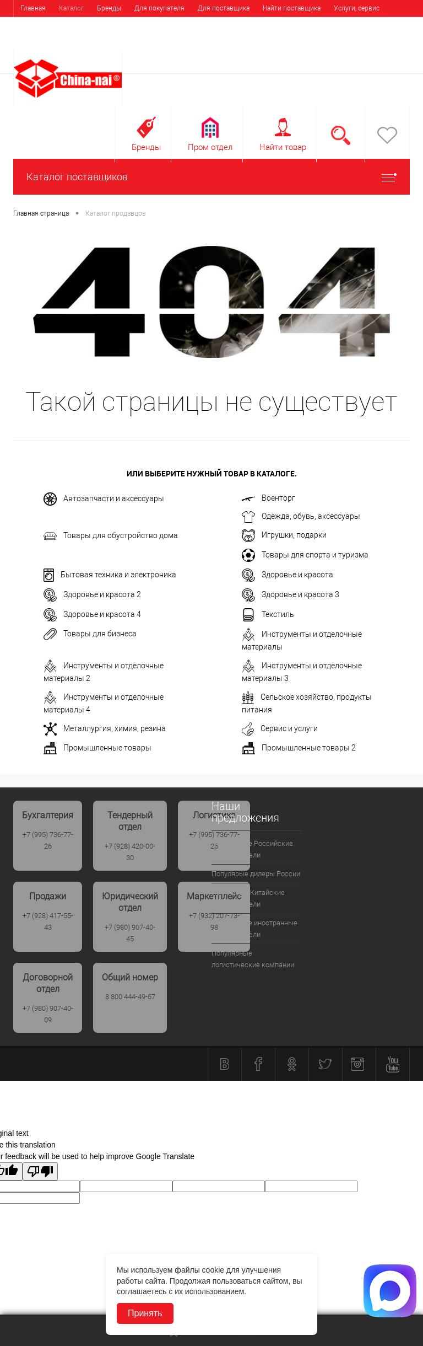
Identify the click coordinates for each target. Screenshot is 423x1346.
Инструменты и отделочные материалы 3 (302, 671)
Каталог (71, 8)
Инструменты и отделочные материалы (302, 639)
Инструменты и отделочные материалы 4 (104, 702)
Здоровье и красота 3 (290, 595)
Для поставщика (224, 8)
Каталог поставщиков (211, 177)
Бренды (109, 8)
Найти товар (282, 147)
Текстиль (268, 614)
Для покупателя (159, 8)
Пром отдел (210, 147)
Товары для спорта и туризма (305, 555)
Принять (145, 1313)
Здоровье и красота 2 (92, 595)
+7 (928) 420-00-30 (130, 852)
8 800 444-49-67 (130, 997)
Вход (340, 42)
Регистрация (382, 42)
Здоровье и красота (287, 575)
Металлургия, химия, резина (105, 729)
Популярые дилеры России (256, 874)
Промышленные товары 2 (299, 748)
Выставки (35, 25)
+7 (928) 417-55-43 (48, 921)
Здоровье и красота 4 (92, 614)
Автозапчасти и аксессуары (104, 499)
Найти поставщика (292, 8)
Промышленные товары (97, 748)
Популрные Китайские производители (248, 898)
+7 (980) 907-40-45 (130, 933)
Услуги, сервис (356, 8)
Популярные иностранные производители (254, 929)
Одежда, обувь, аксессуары (301, 517)
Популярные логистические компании (253, 959)
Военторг (268, 498)
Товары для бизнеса (90, 634)
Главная (33, 8)
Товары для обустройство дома (111, 536)
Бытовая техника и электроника (110, 575)
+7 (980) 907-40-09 (48, 1014)
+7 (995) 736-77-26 (48, 840)
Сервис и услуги (280, 729)
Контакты (78, 25)
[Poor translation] (40, 1171)
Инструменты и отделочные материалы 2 (104, 671)
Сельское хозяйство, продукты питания (307, 702)
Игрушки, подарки (284, 535)
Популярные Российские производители (252, 849)
